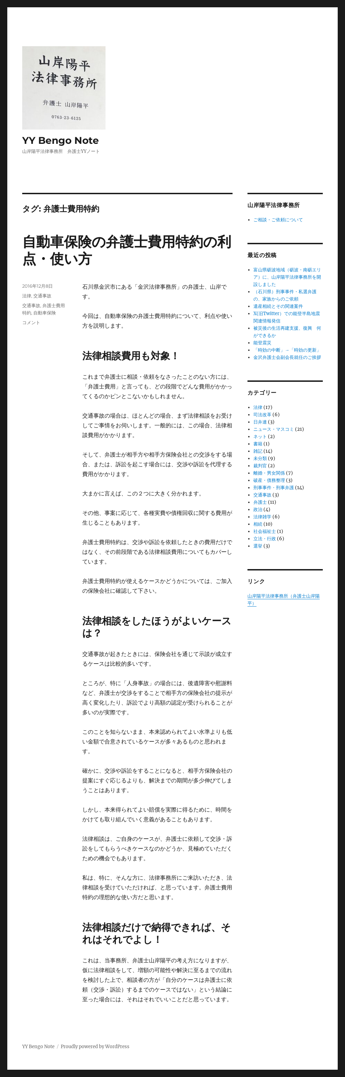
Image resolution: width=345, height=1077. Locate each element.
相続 (257, 524)
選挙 (257, 546)
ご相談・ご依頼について (278, 220)
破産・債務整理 (269, 480)
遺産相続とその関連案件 (278, 306)
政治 (257, 509)
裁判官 (260, 466)
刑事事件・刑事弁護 (273, 488)
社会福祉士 (264, 531)
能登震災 (262, 343)
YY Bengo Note (60, 140)
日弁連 (260, 422)
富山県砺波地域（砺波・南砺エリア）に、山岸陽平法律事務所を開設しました (287, 277)
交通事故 (42, 295)
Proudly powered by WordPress (95, 1047)
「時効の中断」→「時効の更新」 (287, 350)
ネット (260, 436)
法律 (26, 295)
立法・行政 (264, 539)
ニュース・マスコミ (273, 429)
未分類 (260, 458)
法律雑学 (262, 517)
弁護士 (260, 502)
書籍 (257, 444)
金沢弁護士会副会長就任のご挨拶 (287, 357)
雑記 (257, 451)
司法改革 (262, 415)
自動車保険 (44, 312)
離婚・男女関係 (269, 473)
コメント (31, 322)
